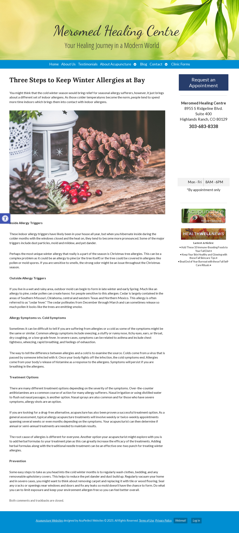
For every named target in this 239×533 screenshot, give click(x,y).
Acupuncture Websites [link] (49, 520)
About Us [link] (68, 64)
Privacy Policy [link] (163, 520)
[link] (5, 218)
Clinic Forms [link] (180, 64)
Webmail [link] (180, 520)
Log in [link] (196, 520)
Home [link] (54, 64)
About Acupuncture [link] (115, 64)
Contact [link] (156, 64)
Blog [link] (143, 64)
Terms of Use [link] (146, 520)
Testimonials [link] (88, 64)
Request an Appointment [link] (203, 82)
